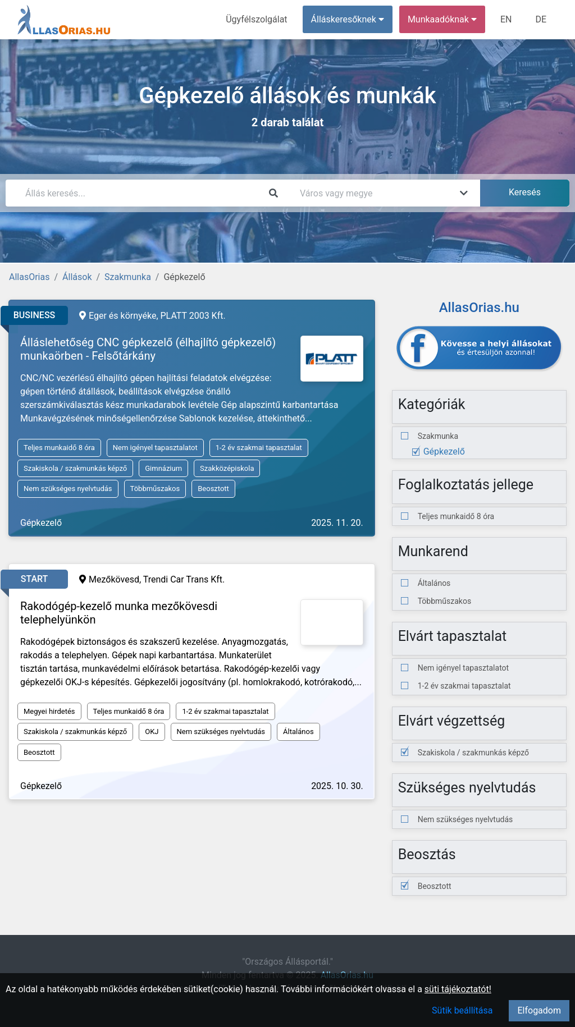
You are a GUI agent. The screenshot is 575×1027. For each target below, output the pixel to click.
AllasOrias (29, 277)
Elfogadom (539, 1010)
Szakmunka (127, 277)
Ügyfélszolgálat (256, 19)
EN (506, 19)
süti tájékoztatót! (458, 989)
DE (540, 19)
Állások (77, 277)
